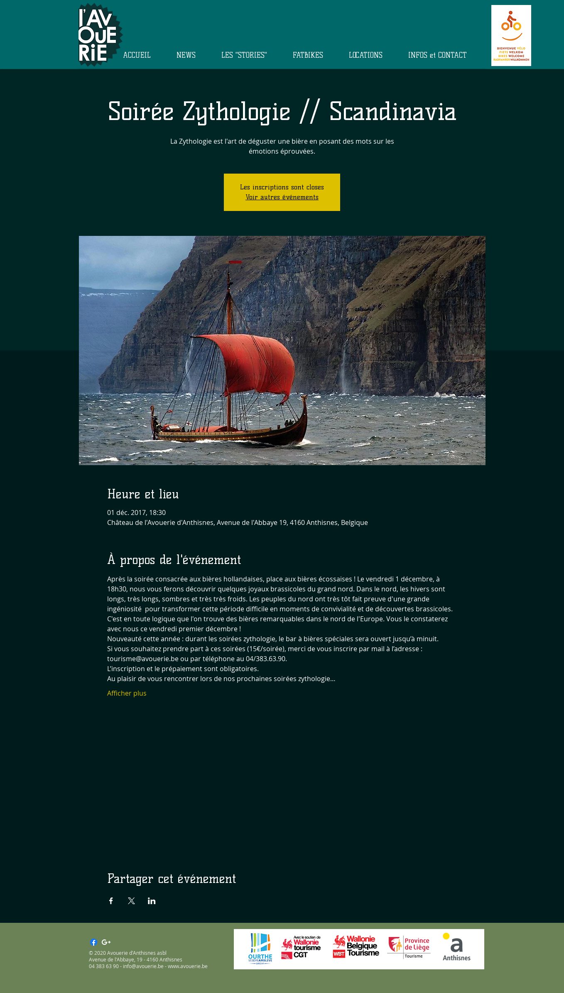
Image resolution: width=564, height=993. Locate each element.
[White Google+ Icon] (106, 942)
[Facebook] (93, 942)
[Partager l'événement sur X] (131, 900)
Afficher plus (127, 693)
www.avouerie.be (188, 966)
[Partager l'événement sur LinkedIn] (152, 900)
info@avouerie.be (143, 966)
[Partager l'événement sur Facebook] (111, 900)
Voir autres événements (282, 197)
